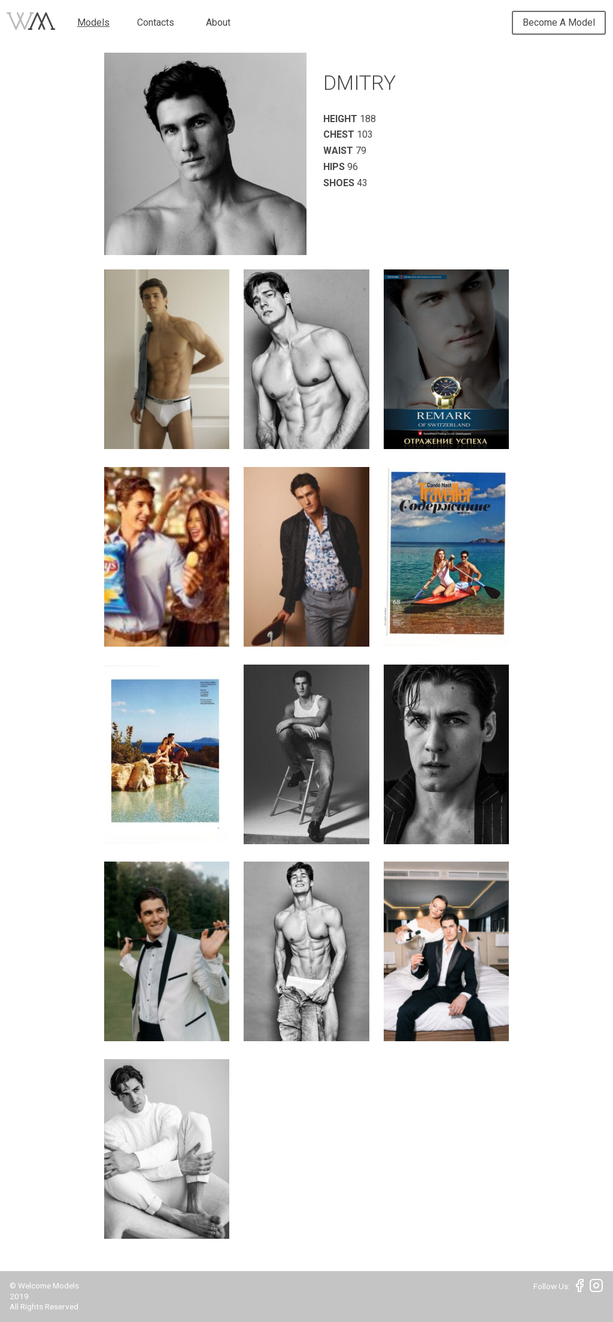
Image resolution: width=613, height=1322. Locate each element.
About (218, 22)
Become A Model (559, 22)
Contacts (155, 22)
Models (93, 22)
